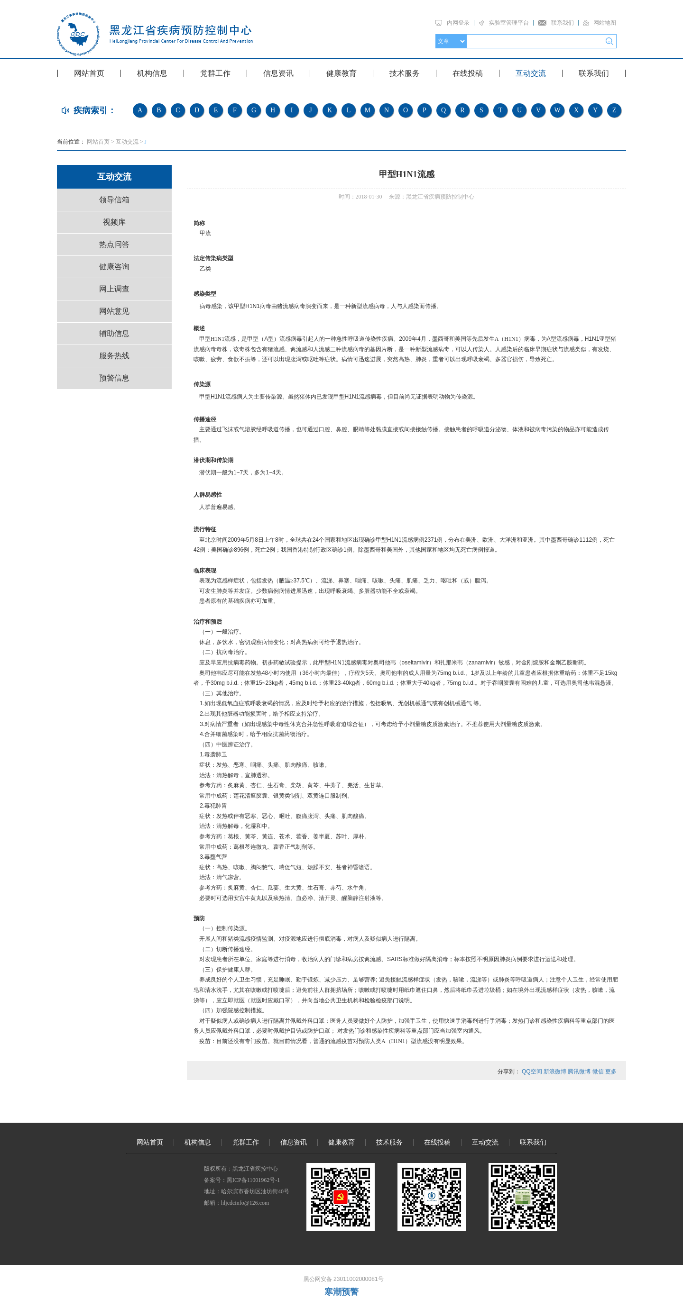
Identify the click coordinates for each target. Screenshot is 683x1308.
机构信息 (152, 73)
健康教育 (341, 73)
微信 (598, 1071)
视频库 (114, 222)
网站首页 (89, 73)
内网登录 (458, 23)
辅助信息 (114, 333)
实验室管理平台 (509, 23)
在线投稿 (467, 73)
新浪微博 (555, 1071)
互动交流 (531, 73)
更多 (611, 1071)
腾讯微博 (579, 1071)
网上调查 (114, 289)
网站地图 (604, 23)
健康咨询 (114, 267)
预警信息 (114, 378)
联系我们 (562, 23)
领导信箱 (114, 200)
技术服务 (404, 73)
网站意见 (114, 311)
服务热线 (114, 356)
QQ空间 (532, 1071)
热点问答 (114, 244)
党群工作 (215, 73)
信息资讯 (278, 73)
